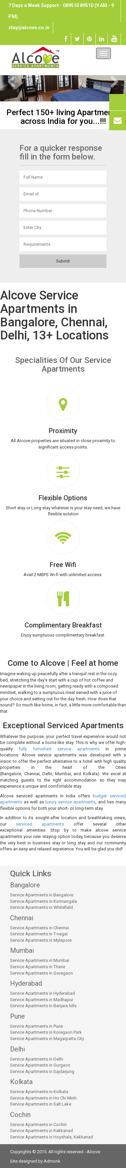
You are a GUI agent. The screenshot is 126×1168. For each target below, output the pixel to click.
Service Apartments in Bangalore (41, 894)
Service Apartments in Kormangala (43, 901)
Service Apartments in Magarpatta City (47, 1038)
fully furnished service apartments (59, 748)
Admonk (52, 1161)
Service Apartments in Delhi (36, 1059)
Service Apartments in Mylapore (41, 940)
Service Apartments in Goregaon (41, 973)
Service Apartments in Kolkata (39, 1091)
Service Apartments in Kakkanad (41, 1130)
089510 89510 (78, 5)
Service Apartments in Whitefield (41, 907)
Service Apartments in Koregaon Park (46, 1032)
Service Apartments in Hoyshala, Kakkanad (51, 1136)
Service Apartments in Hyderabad (42, 993)
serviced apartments (40, 824)
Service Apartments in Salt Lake (40, 1104)
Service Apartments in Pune (36, 1026)
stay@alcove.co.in (28, 27)
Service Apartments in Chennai (39, 927)
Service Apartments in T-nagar (39, 933)
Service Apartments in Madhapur (41, 999)
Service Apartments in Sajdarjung (42, 1071)
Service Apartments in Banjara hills (43, 1005)
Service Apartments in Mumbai (39, 960)
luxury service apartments (70, 801)
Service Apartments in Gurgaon (40, 1065)
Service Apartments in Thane (37, 966)
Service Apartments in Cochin (38, 1124)
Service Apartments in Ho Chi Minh (43, 1098)
